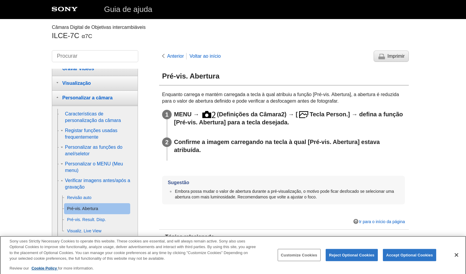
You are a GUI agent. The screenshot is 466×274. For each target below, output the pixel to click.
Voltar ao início (205, 56)
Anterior (175, 56)
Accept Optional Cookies (409, 258)
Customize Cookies (299, 258)
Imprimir (396, 56)
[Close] (456, 258)
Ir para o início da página (382, 221)
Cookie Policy (45, 272)
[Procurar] (95, 56)
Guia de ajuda (128, 9)
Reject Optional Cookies (352, 258)
